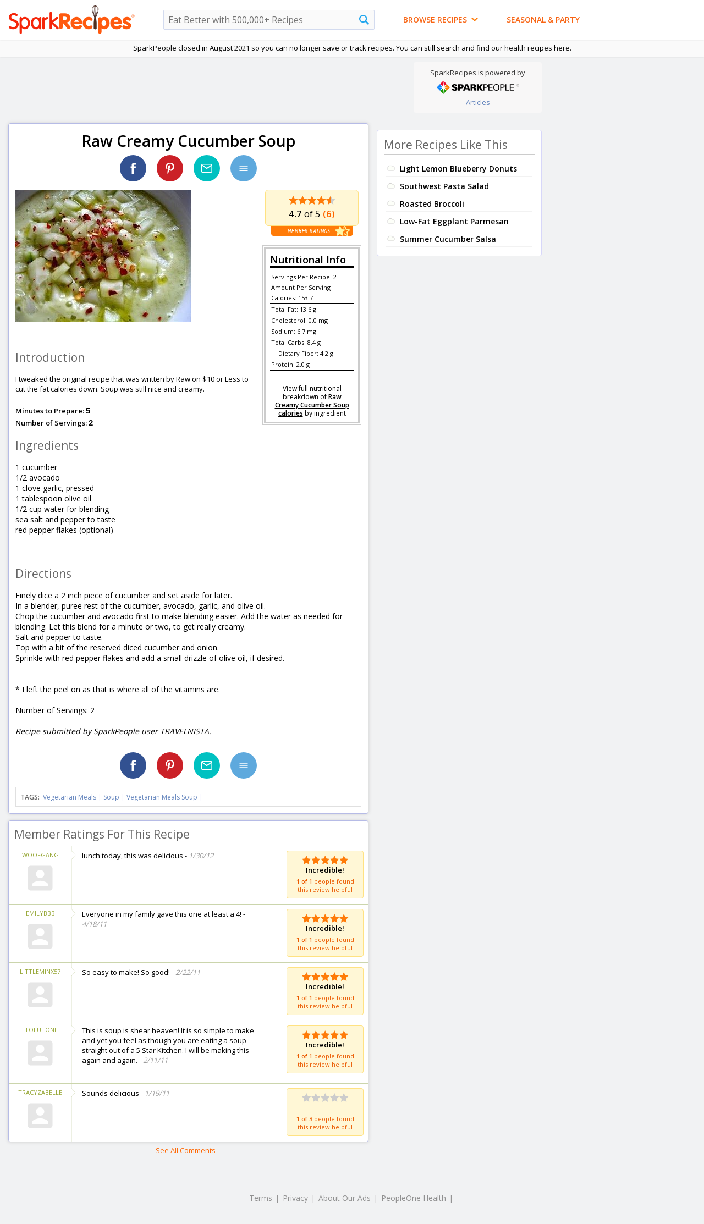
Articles (478, 102)
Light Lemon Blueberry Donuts (458, 168)
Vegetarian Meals (69, 797)
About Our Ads (344, 1198)
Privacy (295, 1198)
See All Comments (186, 1150)
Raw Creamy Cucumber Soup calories (312, 405)
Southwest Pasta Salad (444, 186)
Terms (260, 1198)
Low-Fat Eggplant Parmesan (454, 221)
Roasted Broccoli (432, 204)
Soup (111, 797)
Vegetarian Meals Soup (162, 797)
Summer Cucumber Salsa (448, 239)
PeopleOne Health (413, 1198)
